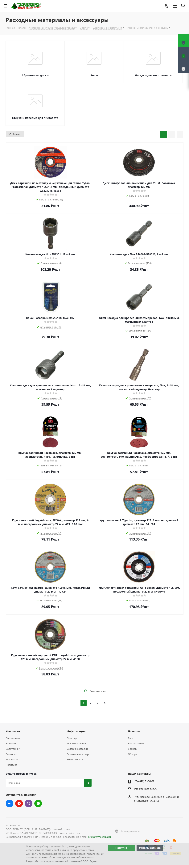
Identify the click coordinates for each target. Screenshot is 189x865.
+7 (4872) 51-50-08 (144, 781)
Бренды (132, 748)
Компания (13, 731)
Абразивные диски (35, 75)
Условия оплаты (76, 743)
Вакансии (11, 754)
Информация (76, 731)
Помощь (72, 738)
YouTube (19, 803)
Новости (11, 743)
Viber (28, 803)
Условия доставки (77, 748)
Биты (94, 75)
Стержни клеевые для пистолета (35, 118)
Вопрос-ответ (136, 743)
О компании (13, 738)
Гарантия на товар (78, 754)
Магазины (12, 759)
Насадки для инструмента (153, 75)
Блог (131, 738)
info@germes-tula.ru (145, 789)
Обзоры (133, 754)
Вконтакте (9, 803)
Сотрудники (13, 748)
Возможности (75, 759)
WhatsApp (38, 803)
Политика (11, 764)
